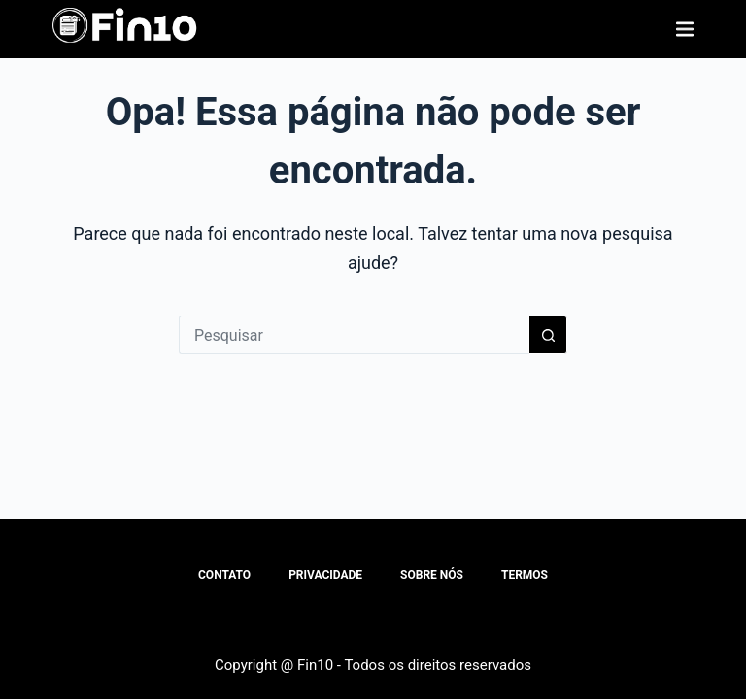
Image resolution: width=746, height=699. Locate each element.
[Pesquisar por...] (353, 335)
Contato (224, 575)
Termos (524, 575)
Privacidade (325, 575)
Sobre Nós (431, 575)
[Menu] (685, 29)
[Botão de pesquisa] (547, 335)
